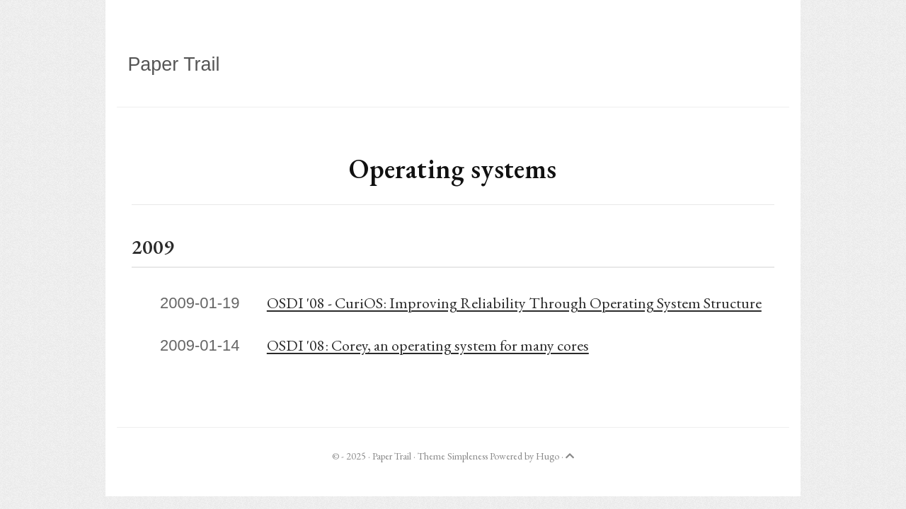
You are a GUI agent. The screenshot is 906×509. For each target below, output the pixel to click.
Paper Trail (173, 64)
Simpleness (467, 456)
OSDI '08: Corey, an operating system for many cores (428, 345)
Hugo (547, 456)
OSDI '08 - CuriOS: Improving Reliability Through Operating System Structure (514, 303)
